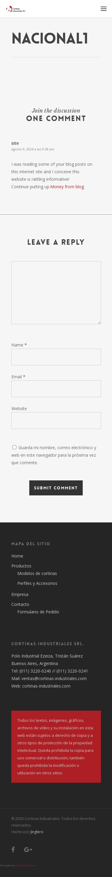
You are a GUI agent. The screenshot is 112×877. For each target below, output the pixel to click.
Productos (21, 566)
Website (19, 408)
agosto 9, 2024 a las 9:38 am (32, 149)
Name (19, 345)
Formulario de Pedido (38, 612)
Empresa (19, 594)
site (15, 143)
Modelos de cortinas (37, 573)
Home (17, 556)
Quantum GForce (25, 865)
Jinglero (36, 831)
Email (18, 377)
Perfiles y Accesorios (37, 583)
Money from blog (67, 186)
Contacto (20, 604)
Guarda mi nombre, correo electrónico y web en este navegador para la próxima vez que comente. (53, 455)
